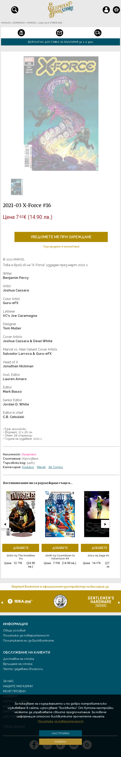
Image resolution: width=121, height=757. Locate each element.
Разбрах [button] (60, 741)
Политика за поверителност (26, 635)
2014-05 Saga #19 (99, 555)
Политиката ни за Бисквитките (28, 640)
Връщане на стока (17, 664)
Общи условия (14, 630)
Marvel (41, 467)
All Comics (55, 467)
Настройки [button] (60, 733)
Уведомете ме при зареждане (61, 237)
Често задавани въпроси (23, 669)
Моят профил (14, 691)
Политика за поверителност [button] (61, 721)
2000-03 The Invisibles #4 (21, 557)
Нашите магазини (18, 686)
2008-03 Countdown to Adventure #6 (60, 557)
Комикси (28, 467)
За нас (8, 681)
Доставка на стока (18, 659)
